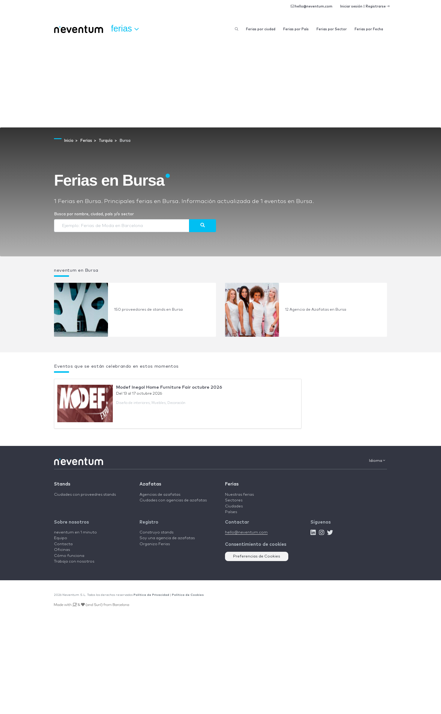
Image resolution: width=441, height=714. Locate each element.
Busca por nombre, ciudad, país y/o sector (94, 214)
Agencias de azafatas (160, 495)
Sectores (233, 500)
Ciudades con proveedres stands (85, 495)
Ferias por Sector (331, 29)
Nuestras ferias (239, 495)
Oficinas (62, 550)
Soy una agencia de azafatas (167, 538)
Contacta (63, 544)
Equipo (60, 538)
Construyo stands (156, 532)
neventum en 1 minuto (75, 532)
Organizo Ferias (155, 544)
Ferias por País (296, 29)
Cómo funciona (69, 556)
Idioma (377, 461)
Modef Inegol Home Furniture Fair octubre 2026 (169, 387)
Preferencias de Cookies (256, 556)
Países (231, 512)
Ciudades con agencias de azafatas (173, 500)
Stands (62, 484)
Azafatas (150, 484)
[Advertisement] (220, 82)
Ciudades (234, 506)
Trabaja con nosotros (74, 561)
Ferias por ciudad (260, 29)
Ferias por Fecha (369, 29)
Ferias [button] (125, 29)
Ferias (231, 484)
